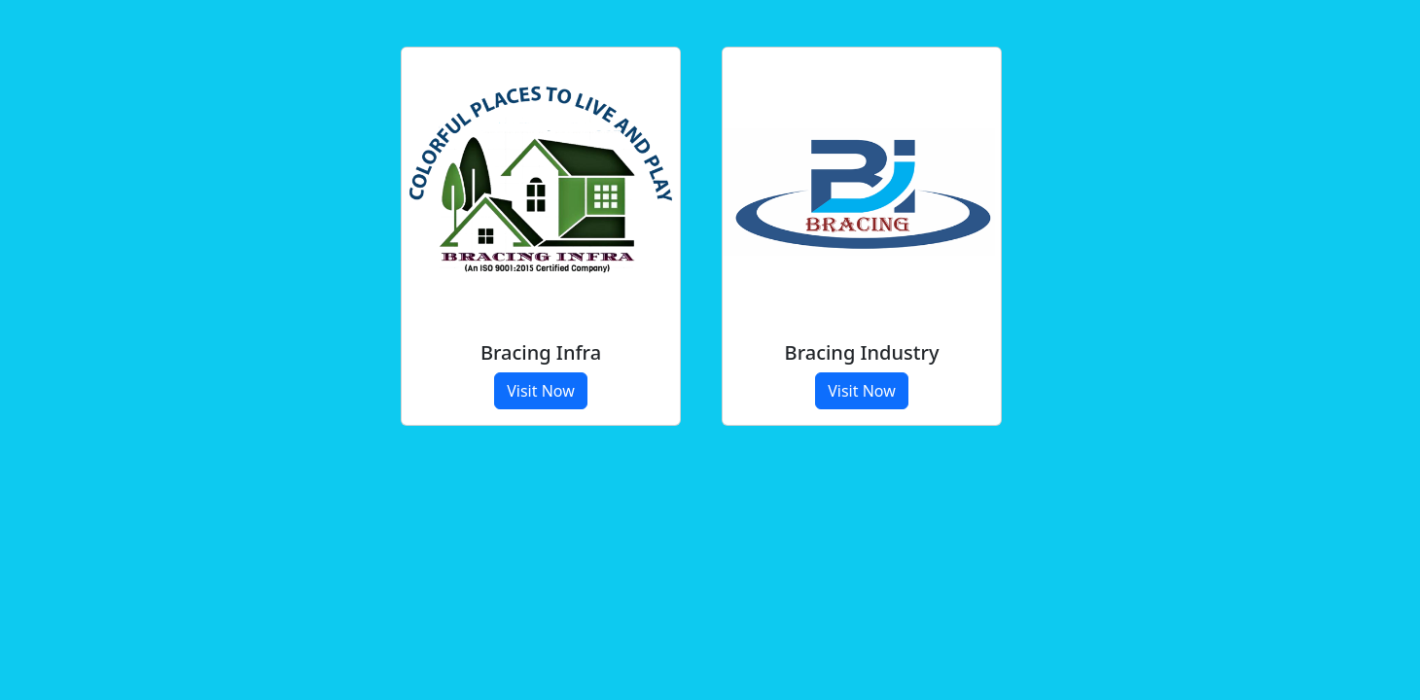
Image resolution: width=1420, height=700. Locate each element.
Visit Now (541, 391)
